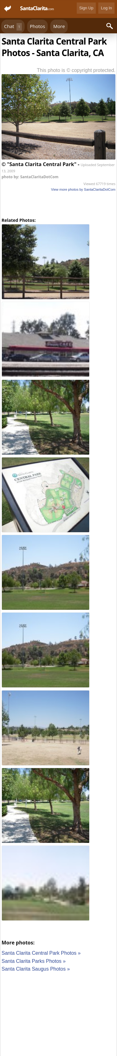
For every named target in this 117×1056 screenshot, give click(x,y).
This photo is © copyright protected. (76, 70)
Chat (13, 26)
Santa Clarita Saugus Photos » (36, 969)
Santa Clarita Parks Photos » (34, 961)
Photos (37, 26)
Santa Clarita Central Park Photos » (41, 953)
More (59, 26)
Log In (106, 8)
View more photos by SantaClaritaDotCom (83, 189)
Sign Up (86, 8)
